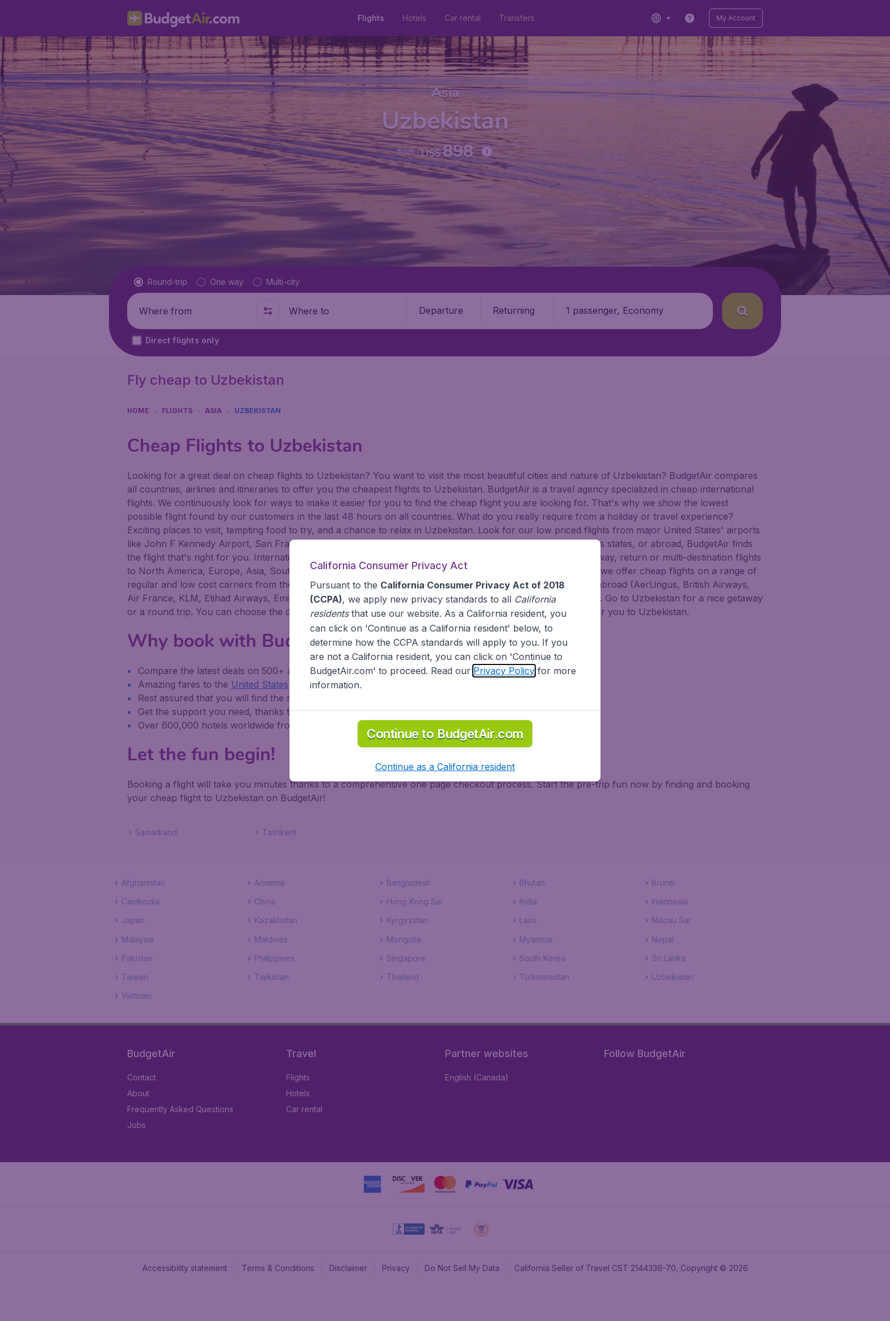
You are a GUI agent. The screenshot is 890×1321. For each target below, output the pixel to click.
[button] (445, 797)
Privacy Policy (504, 702)
